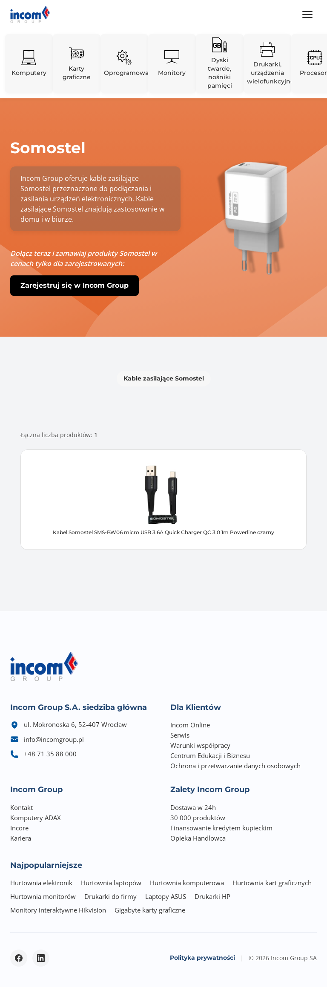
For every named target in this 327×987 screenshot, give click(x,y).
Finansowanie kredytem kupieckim (221, 828)
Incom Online (190, 725)
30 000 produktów (197, 817)
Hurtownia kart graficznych (272, 882)
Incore (19, 828)
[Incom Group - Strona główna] (30, 14)
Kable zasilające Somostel (163, 378)
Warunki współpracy (200, 745)
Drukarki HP (212, 896)
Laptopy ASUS (165, 896)
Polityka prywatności (202, 957)
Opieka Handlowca (198, 838)
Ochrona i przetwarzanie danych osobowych (235, 765)
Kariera (20, 838)
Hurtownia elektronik (41, 882)
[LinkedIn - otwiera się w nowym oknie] (40, 958)
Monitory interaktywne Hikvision (58, 910)
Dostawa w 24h (193, 807)
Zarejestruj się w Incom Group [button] (74, 285)
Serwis (179, 735)
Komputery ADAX (35, 817)
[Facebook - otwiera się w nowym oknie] (18, 958)
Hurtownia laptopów (111, 882)
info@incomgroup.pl (54, 739)
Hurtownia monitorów (43, 896)
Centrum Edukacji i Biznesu (210, 755)
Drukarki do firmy (110, 896)
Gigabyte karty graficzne (150, 910)
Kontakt (21, 807)
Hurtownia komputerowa (187, 882)
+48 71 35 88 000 (50, 754)
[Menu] (307, 14)
